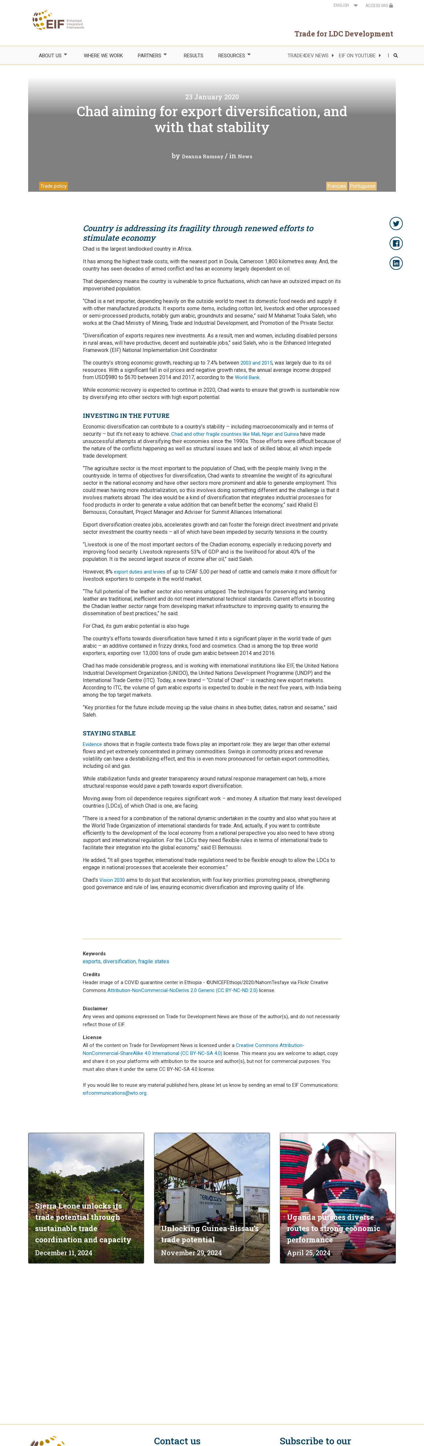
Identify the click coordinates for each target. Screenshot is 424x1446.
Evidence (92, 744)
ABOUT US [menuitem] (49, 55)
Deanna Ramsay (203, 156)
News (245, 156)
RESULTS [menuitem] (193, 56)
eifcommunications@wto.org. (115, 1093)
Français (337, 186)
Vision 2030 (111, 880)
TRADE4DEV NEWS (308, 56)
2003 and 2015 (256, 363)
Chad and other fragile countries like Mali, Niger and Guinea (235, 434)
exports (92, 961)
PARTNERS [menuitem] (149, 55)
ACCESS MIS (379, 5)
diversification (119, 961)
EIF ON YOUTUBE (357, 56)
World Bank (247, 377)
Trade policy (53, 186)
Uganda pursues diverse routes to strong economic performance (333, 1228)
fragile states (153, 961)
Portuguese (362, 186)
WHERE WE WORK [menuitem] (103, 56)
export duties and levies (139, 572)
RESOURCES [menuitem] (231, 55)
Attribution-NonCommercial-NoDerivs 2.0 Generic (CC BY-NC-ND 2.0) (183, 990)
